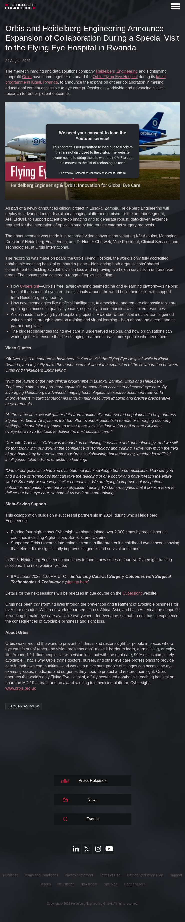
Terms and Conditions (41, 875)
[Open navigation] (175, 6)
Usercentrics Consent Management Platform (100, 173)
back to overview (24, 706)
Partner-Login (134, 884)
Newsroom (88, 884)
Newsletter (65, 884)
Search (45, 884)
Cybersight (29, 286)
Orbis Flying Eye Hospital (115, 77)
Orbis (27, 77)
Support (176, 875)
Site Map (111, 884)
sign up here (77, 582)
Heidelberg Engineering (117, 71)
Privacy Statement (79, 875)
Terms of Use (110, 875)
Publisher (10, 875)
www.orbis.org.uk (20, 688)
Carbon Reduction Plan (145, 875)
